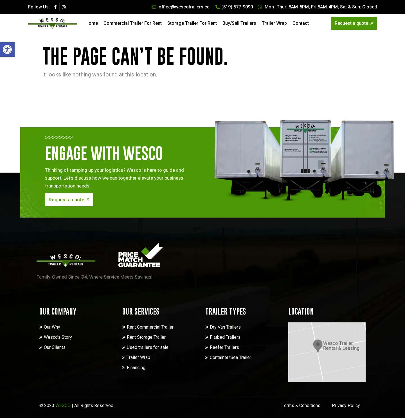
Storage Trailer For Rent (192, 23)
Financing (136, 367)
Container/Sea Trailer (230, 357)
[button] (7, 49)
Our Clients (55, 347)
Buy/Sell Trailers (239, 23)
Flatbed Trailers (225, 337)
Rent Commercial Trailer (150, 327)
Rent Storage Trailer (146, 337)
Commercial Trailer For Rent (133, 23)
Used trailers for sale (147, 347)
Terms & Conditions (301, 405)
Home (92, 23)
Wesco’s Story (58, 337)
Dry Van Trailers (225, 327)
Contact (300, 23)
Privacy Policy (346, 405)
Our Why (52, 327)
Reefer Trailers (224, 347)
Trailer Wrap (274, 23)
